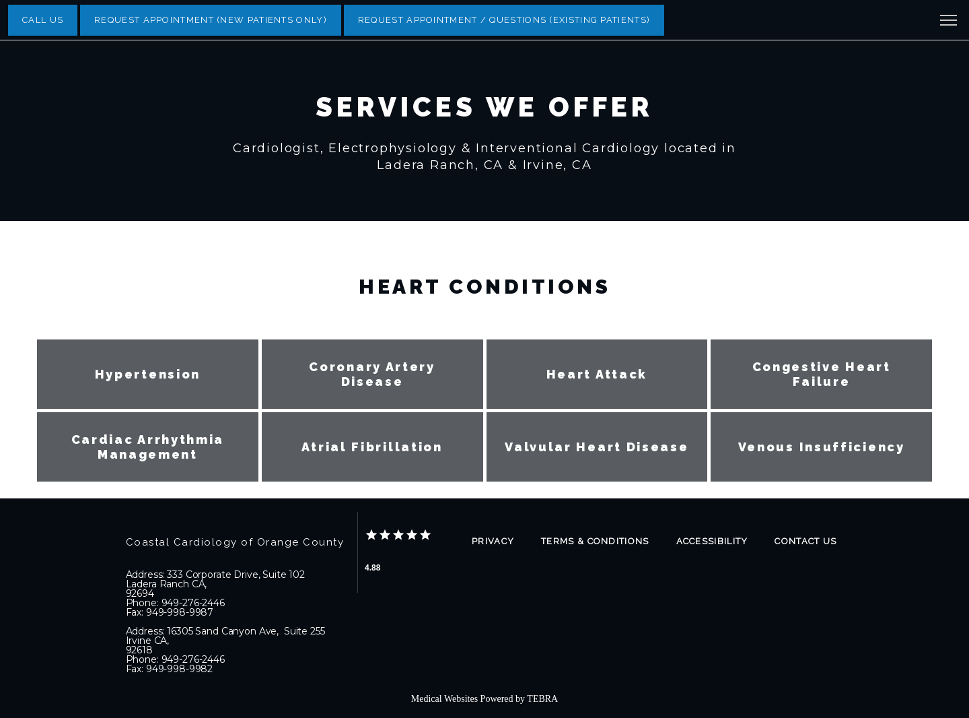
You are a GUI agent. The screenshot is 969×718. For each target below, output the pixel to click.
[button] (948, 21)
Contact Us (805, 541)
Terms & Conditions (595, 541)
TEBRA (542, 699)
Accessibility (712, 541)
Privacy (493, 541)
